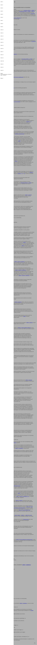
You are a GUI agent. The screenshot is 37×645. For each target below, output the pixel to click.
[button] (18, 322)
